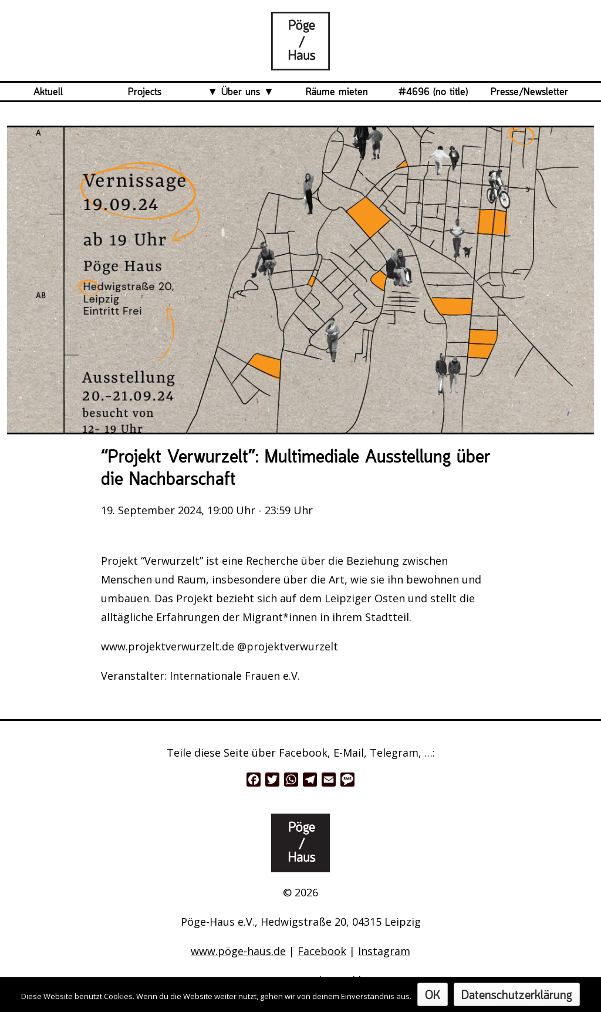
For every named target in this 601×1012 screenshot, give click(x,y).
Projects (144, 92)
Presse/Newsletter (529, 92)
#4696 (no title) (433, 92)
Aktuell (48, 92)
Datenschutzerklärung (516, 995)
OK (432, 995)
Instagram (384, 951)
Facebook (322, 951)
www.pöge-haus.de (238, 951)
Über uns (240, 92)
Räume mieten (337, 92)
